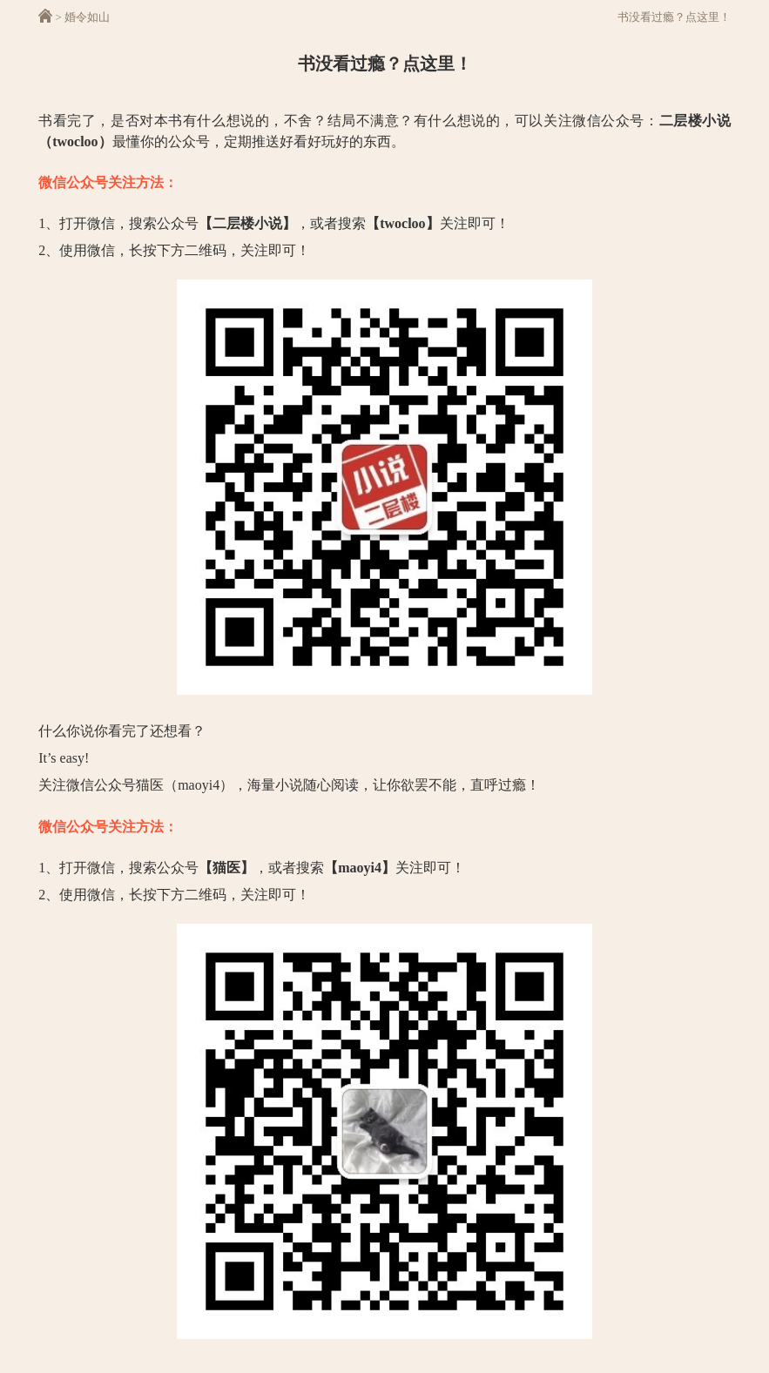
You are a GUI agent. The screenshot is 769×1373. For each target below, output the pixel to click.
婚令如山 (87, 17)
